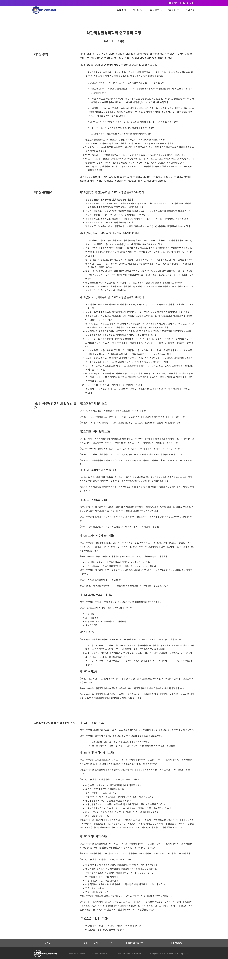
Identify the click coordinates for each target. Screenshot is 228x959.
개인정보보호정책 (89, 943)
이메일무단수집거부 (134, 943)
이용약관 (47, 943)
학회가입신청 (176, 943)
